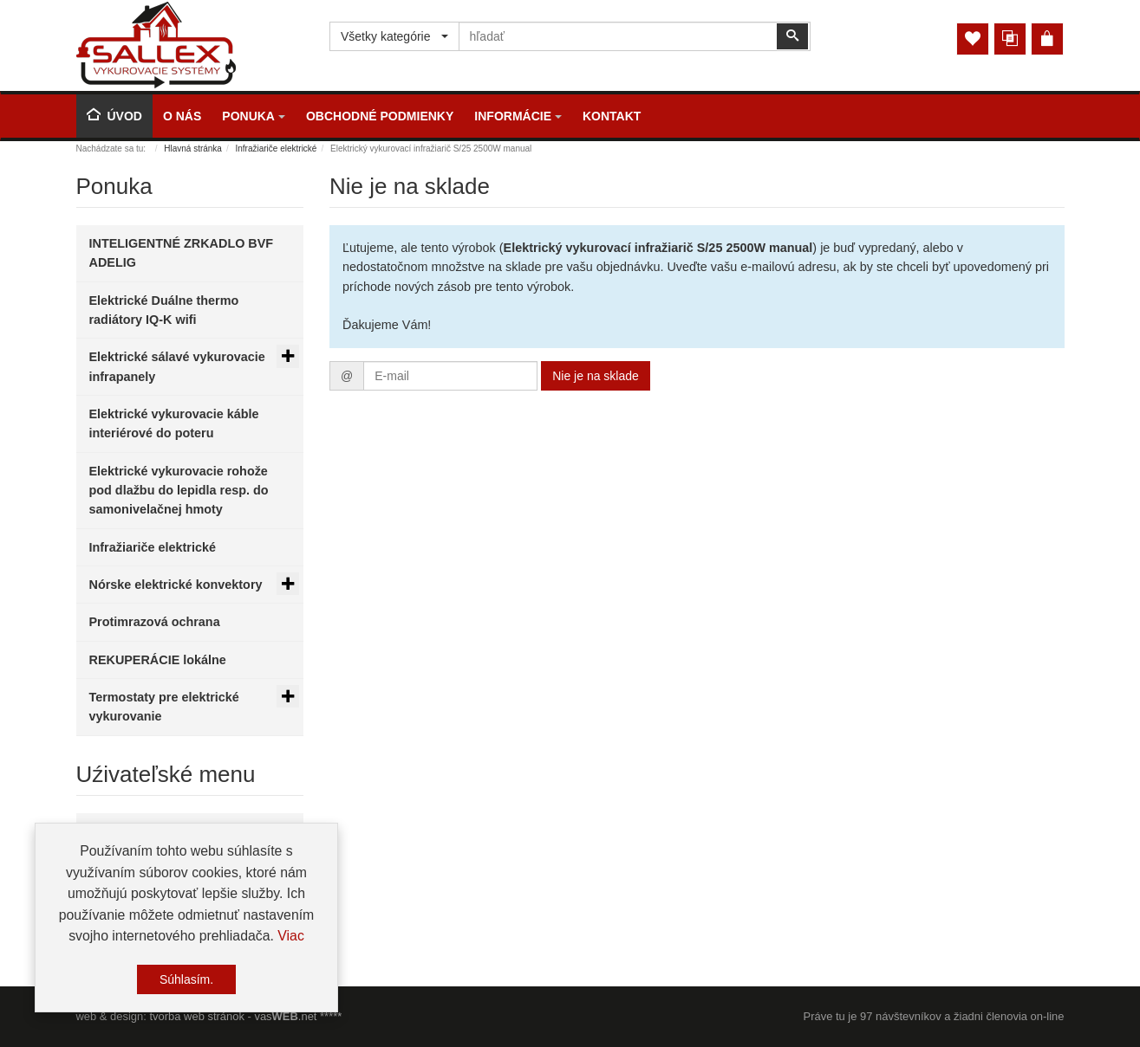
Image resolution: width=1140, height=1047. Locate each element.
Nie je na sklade (595, 376)
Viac (290, 937)
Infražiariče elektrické (276, 148)
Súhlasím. (186, 981)
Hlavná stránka (193, 148)
